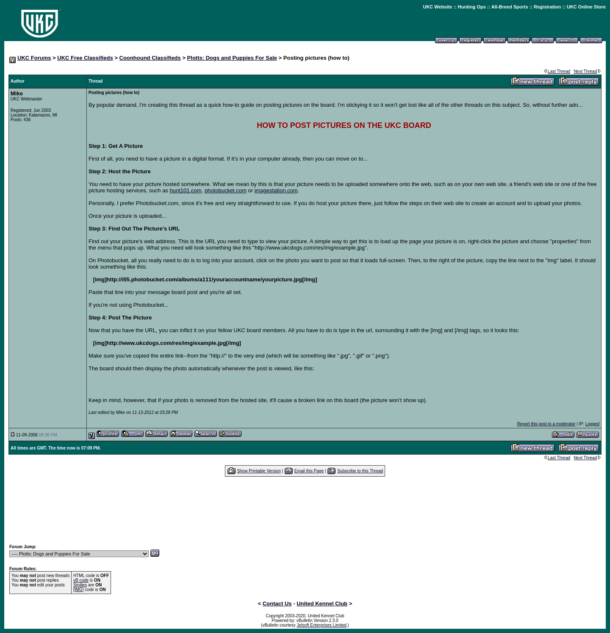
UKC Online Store (586, 6)
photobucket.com (226, 190)
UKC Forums (34, 58)
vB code (81, 580)
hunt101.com (185, 190)
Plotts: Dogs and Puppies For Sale (232, 58)
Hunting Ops (472, 6)
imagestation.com (276, 190)
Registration (547, 6)
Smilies (80, 585)
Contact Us (277, 603)
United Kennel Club (322, 603)
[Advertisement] (305, 510)
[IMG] (78, 589)
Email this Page (309, 471)
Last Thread (559, 71)
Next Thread (585, 71)
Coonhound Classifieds (150, 58)
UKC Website (437, 6)
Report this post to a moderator (546, 424)
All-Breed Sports (509, 6)
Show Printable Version (258, 471)
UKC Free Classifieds (85, 58)
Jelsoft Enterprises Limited (322, 625)
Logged (592, 424)
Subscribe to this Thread (360, 471)
